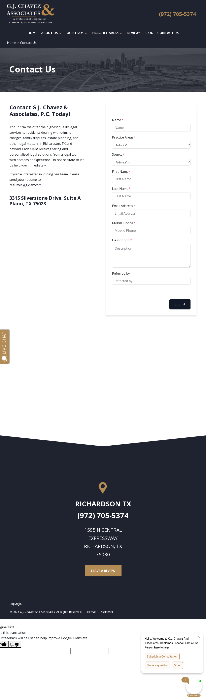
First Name (120, 171)
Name (116, 120)
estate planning (59, 138)
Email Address (122, 206)
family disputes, (35, 138)
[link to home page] (30, 13)
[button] (60, 33)
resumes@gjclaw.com (25, 185)
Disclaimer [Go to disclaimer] (106, 612)
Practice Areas (122, 137)
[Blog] (148, 33)
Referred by (121, 273)
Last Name (120, 188)
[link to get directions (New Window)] (103, 505)
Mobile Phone (122, 223)
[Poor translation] (14, 644)
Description (121, 240)
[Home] (32, 33)
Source (117, 154)
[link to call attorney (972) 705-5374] (177, 14)
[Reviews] (133, 33)
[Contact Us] (168, 33)
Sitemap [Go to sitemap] (91, 612)
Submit (180, 304)
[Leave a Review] (103, 570)
